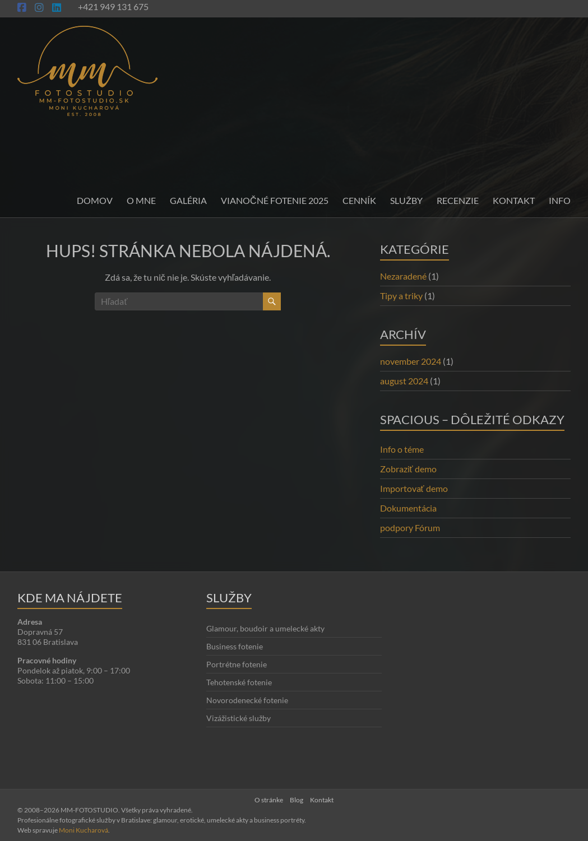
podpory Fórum (410, 527)
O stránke (268, 800)
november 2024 (410, 361)
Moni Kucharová (83, 830)
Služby (406, 200)
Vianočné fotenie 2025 (274, 200)
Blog (296, 800)
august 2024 (404, 380)
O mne (141, 200)
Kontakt (514, 200)
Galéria (188, 200)
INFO (560, 200)
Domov (95, 200)
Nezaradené (403, 276)
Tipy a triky (401, 295)
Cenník (359, 200)
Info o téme (402, 449)
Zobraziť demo (408, 468)
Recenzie (458, 200)
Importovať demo (414, 488)
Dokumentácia (408, 508)
